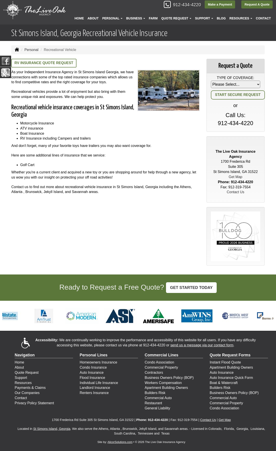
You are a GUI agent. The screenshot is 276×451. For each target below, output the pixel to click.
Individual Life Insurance (99, 383)
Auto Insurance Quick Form (231, 378)
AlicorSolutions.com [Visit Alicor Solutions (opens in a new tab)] (120, 442)
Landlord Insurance (95, 388)
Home (79, 18)
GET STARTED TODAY (191, 287)
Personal (31, 50)
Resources (23, 383)
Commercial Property (161, 367)
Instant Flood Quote (225, 362)
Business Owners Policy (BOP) (169, 378)
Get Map (235, 177)
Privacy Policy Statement (34, 403)
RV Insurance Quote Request (43, 63)
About (93, 18)
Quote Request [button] (176, 18)
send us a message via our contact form (202, 345)
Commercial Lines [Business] (161, 355)
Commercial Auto (158, 398)
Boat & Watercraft (224, 383)
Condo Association (159, 362)
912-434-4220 (184, 5)
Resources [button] (240, 18)
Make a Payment (219, 5)
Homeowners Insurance (98, 362)
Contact (263, 18)
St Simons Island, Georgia (51, 429)
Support (21, 378)
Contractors (154, 372)
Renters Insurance (94, 393)
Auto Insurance (92, 372)
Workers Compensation (163, 383)
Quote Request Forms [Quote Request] (230, 355)
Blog (221, 18)
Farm (153, 18)
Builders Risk (155, 393)
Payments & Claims (30, 388)
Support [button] (204, 18)
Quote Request (27, 372)
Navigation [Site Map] (25, 355)
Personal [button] (112, 18)
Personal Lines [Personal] (94, 355)
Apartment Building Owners (166, 388)
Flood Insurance (92, 378)
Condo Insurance (93, 367)
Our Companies (27, 393)
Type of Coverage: (235, 78)
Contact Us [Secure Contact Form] (235, 192)
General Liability (157, 408)
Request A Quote (257, 5)
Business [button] (135, 18)
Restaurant (153, 403)
